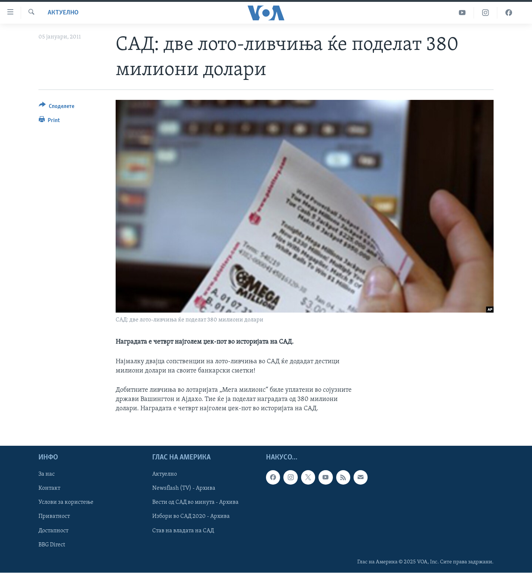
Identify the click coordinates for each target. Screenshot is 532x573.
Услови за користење (65, 503)
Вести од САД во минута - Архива (195, 503)
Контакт (49, 489)
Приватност (54, 517)
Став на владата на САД (183, 531)
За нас (46, 475)
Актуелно (63, 12)
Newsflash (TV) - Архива (183, 489)
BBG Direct (51, 545)
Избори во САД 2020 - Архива (191, 517)
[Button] (56, 107)
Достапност (53, 531)
